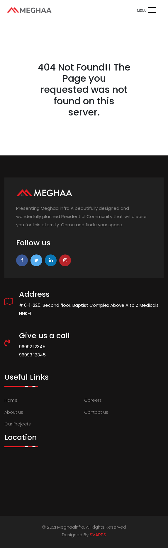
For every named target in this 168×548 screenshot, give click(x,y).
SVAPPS (98, 535)
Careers (93, 400)
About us (13, 412)
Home (11, 400)
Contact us (96, 412)
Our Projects (17, 424)
